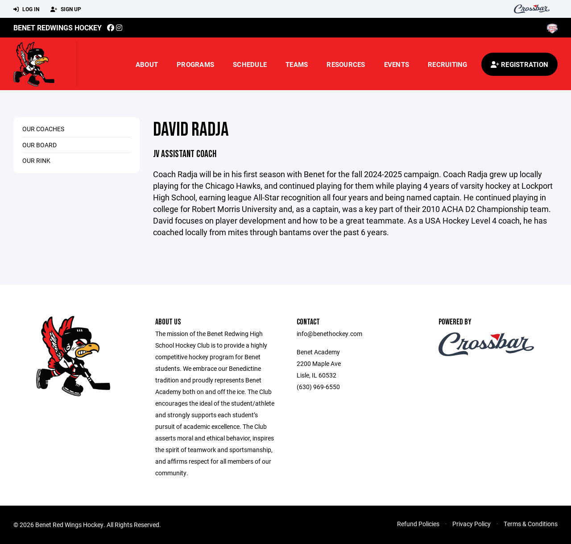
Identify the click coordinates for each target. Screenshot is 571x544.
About (147, 64)
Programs (195, 64)
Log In (26, 9)
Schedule (250, 64)
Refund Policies (418, 523)
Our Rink (36, 160)
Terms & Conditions (531, 523)
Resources (346, 64)
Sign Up (65, 9)
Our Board (39, 145)
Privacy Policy (471, 523)
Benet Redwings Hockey (57, 27)
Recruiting (448, 64)
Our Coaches (43, 129)
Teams (297, 64)
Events (397, 64)
